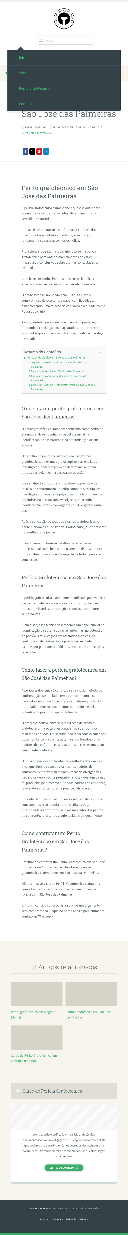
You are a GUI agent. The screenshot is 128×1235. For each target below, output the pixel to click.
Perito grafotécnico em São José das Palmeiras (56, 357)
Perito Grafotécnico (34, 88)
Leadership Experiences (40, 1208)
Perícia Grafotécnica (41, 133)
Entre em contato (62, 1168)
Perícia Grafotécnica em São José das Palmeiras (59, 371)
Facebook (42, 1219)
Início (23, 57)
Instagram (57, 1219)
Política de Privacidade (78, 1219)
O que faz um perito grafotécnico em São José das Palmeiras (60, 364)
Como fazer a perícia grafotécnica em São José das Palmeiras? (60, 378)
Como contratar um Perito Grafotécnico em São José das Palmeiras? (61, 387)
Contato (25, 103)
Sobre (23, 72)
